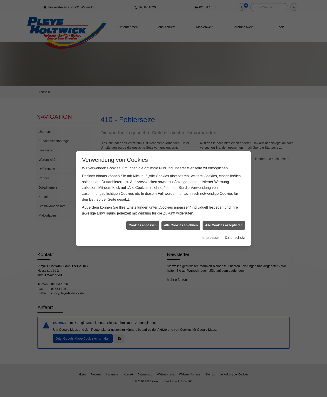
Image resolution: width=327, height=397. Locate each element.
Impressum (211, 229)
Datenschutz (235, 229)
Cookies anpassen (143, 216)
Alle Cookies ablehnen (181, 216)
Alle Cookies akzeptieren (224, 216)
